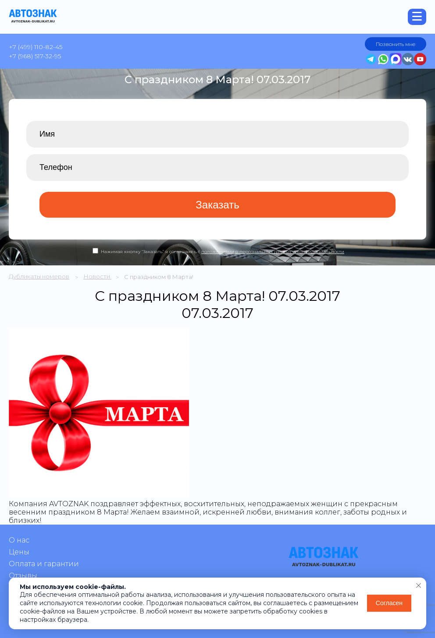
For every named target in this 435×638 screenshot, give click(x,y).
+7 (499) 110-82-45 (35, 47)
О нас (19, 540)
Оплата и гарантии (44, 564)
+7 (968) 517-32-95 (35, 56)
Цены (19, 552)
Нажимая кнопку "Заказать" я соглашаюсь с (222, 252)
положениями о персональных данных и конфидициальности (272, 251)
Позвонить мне (395, 44)
